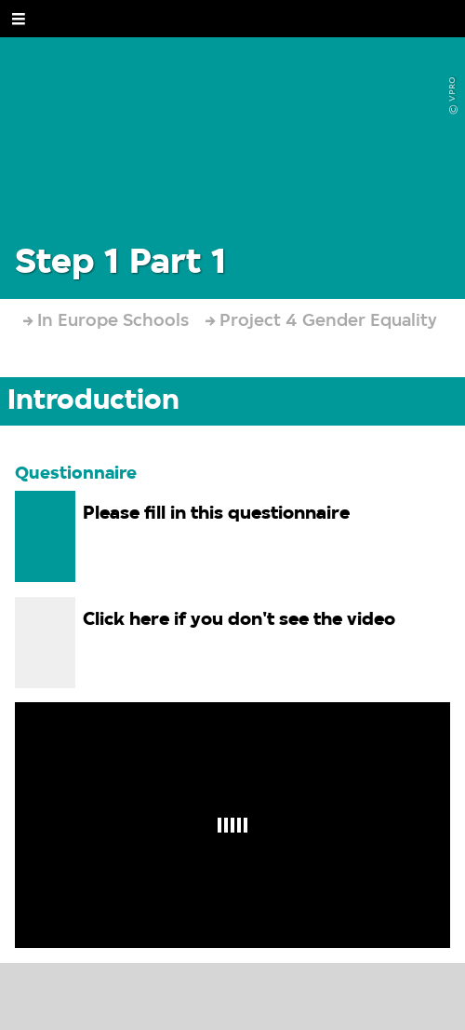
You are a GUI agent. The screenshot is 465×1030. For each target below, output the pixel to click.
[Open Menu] (18, 18)
